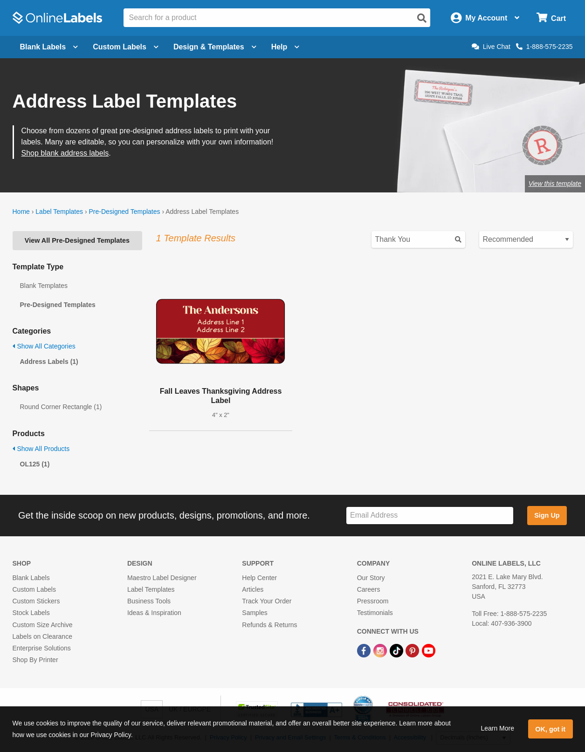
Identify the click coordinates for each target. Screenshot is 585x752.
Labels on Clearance (42, 636)
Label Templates (59, 211)
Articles (252, 589)
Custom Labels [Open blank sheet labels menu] (125, 47)
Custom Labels (34, 589)
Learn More (497, 728)
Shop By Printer (35, 659)
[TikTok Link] (397, 650)
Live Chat (491, 46)
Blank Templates (44, 285)
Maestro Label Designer (162, 577)
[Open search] (421, 18)
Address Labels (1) (49, 361)
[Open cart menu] (551, 18)
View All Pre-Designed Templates (77, 240)
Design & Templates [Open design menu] (214, 47)
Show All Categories (44, 346)
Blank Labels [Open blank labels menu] (49, 47)
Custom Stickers (36, 601)
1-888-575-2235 (544, 46)
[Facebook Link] (364, 650)
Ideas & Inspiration (154, 612)
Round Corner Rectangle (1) (61, 406)
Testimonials (375, 612)
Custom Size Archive (43, 625)
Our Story (371, 577)
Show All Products (41, 448)
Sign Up (546, 515)
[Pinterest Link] (413, 650)
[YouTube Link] (428, 650)
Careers (368, 589)
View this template (555, 183)
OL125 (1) (35, 464)
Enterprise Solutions (42, 648)
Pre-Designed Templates (124, 211)
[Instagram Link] (381, 650)
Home (21, 211)
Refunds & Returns (269, 625)
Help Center (259, 577)
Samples (254, 612)
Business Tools (149, 601)
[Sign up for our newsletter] (429, 515)
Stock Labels (31, 612)
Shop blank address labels (65, 153)
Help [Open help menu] (285, 47)
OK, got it (550, 729)
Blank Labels (31, 577)
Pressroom (373, 601)
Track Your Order (266, 601)
